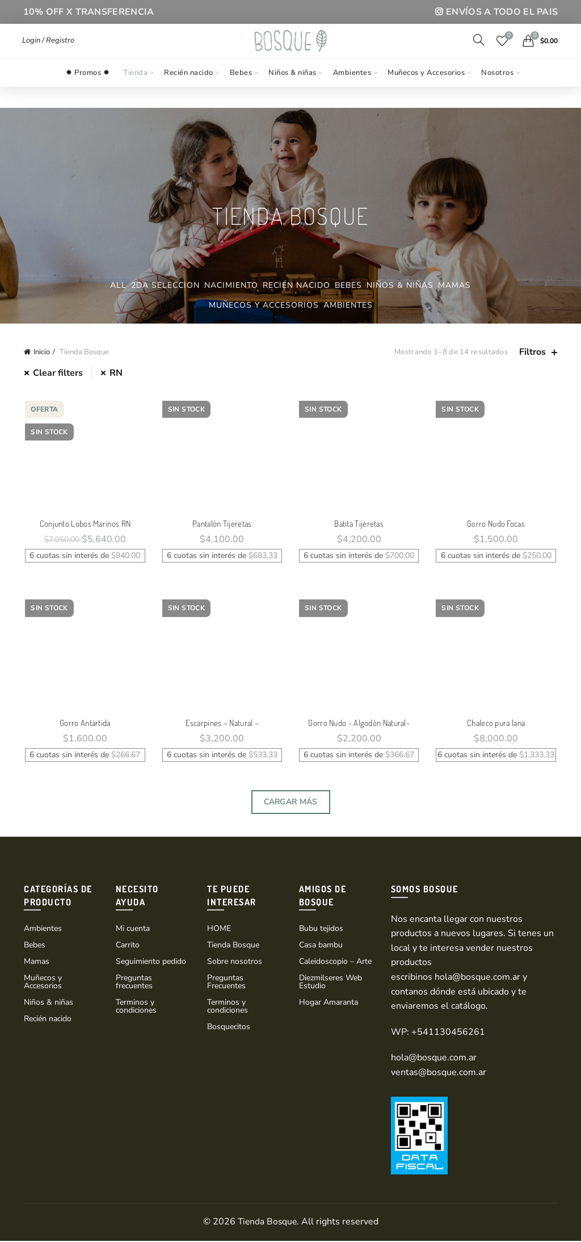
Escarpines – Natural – (222, 724)
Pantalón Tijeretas (221, 524)
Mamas (454, 285)
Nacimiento (231, 285)
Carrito (128, 946)
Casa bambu (321, 946)
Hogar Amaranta (328, 1003)
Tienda (135, 92)
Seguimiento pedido (151, 962)
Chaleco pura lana (497, 724)
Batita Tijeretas (359, 524)
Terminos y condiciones (136, 1007)
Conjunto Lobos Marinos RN (84, 524)
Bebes (241, 92)
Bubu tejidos (321, 929)
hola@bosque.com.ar (477, 978)
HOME (219, 929)
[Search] (479, 49)
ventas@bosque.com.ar (438, 1073)
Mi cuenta (133, 929)
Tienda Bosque (233, 946)
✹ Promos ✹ (88, 92)
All (118, 285)
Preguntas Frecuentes (226, 983)
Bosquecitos (228, 1027)
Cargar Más (291, 803)
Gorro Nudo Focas (497, 524)
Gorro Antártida (84, 724)
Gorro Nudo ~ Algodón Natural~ (359, 724)
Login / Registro (48, 50)
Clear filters (58, 373)
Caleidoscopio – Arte (335, 962)
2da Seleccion (165, 285)
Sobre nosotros (234, 962)
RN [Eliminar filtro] (116, 373)
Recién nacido (188, 92)
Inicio (41, 352)
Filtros (532, 352)
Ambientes (352, 92)
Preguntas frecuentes (134, 983)
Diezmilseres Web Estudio (330, 983)
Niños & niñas (292, 92)
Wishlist (508, 46)
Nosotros (497, 92)
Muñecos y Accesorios (426, 92)
